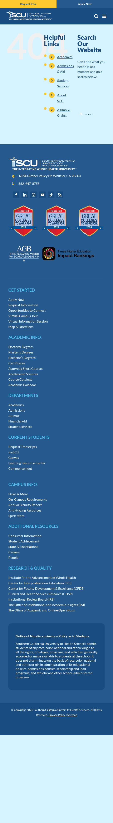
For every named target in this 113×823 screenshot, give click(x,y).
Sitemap (72, 715)
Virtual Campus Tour (23, 316)
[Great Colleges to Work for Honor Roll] (56, 207)
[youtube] (42, 194)
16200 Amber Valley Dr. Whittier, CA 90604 (49, 176)
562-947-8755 (29, 183)
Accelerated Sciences (23, 374)
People (13, 557)
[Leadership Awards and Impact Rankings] (51, 242)
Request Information (23, 305)
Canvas (13, 457)
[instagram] (33, 194)
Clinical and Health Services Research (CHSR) (40, 594)
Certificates (16, 363)
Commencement (20, 468)
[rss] (59, 194)
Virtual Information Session (28, 321)
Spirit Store (16, 515)
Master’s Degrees (20, 352)
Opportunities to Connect (27, 310)
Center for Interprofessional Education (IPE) (40, 583)
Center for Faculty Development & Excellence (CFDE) (46, 588)
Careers (14, 552)
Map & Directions (21, 326)
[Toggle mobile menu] (104, 16)
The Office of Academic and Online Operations (41, 610)
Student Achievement (23, 541)
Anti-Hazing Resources (24, 510)
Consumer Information (24, 535)
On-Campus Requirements (27, 499)
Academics (65, 57)
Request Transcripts (22, 446)
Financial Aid (17, 421)
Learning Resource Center (26, 463)
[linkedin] (24, 194)
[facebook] (16, 194)
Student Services (20, 426)
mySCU (13, 452)
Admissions (16, 410)
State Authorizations (23, 546)
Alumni (13, 415)
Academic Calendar (22, 385)
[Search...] (92, 114)
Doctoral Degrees (21, 346)
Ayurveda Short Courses (25, 368)
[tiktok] (51, 194)
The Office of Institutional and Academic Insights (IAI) (46, 604)
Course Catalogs (20, 379)
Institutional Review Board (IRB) (31, 599)
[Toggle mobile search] (96, 16)
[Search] (81, 114)
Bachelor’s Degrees (22, 357)
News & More (18, 494)
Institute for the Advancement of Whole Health (42, 577)
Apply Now (16, 299)
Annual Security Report (25, 505)
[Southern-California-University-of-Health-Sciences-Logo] (42, 158)
